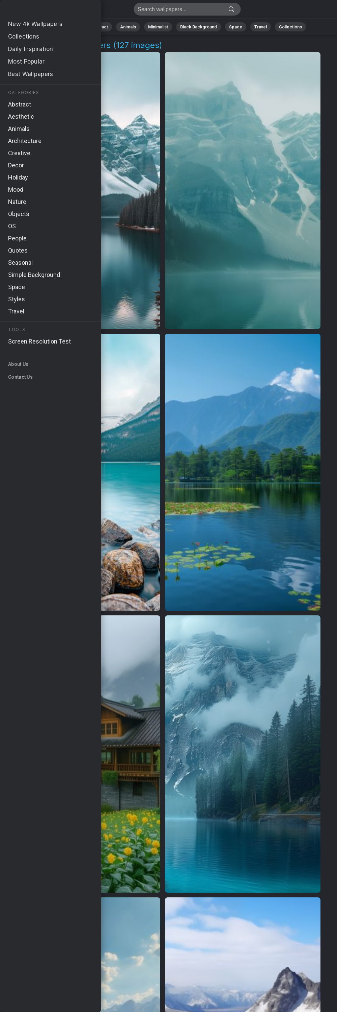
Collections (290, 26)
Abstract (99, 26)
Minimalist (158, 26)
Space (235, 26)
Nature (71, 26)
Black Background (198, 26)
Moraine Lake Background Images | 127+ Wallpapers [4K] (40, 11)
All (50, 26)
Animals (128, 26)
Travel (260, 26)
